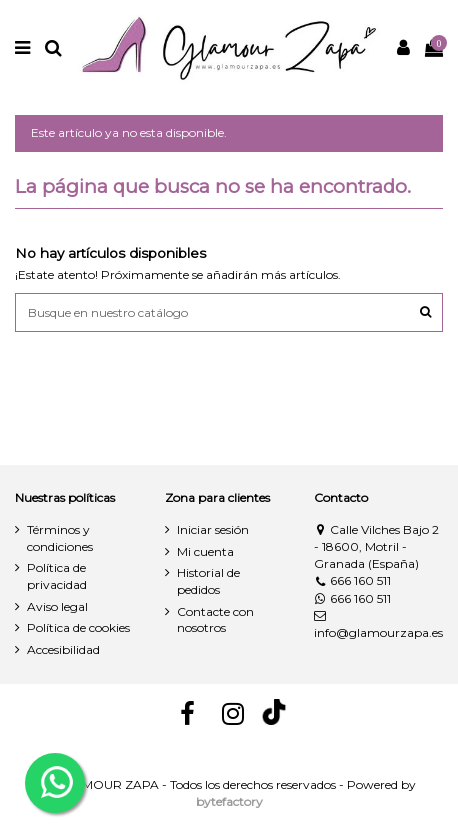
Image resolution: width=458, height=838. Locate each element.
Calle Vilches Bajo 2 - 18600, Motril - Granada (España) (376, 546)
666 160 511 (352, 580)
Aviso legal (57, 606)
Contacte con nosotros (215, 620)
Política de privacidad (57, 576)
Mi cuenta (205, 551)
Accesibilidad (63, 649)
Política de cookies (78, 627)
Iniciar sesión (213, 529)
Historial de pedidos (208, 581)
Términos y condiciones (60, 538)
